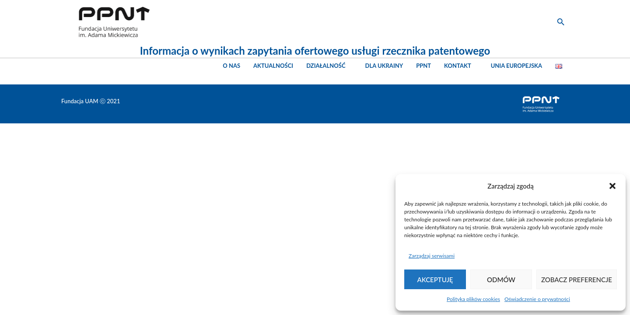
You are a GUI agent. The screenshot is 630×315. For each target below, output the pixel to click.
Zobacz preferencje (576, 280)
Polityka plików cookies (473, 299)
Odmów (501, 280)
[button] (612, 186)
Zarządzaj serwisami (432, 255)
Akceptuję (435, 280)
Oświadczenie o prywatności (537, 299)
